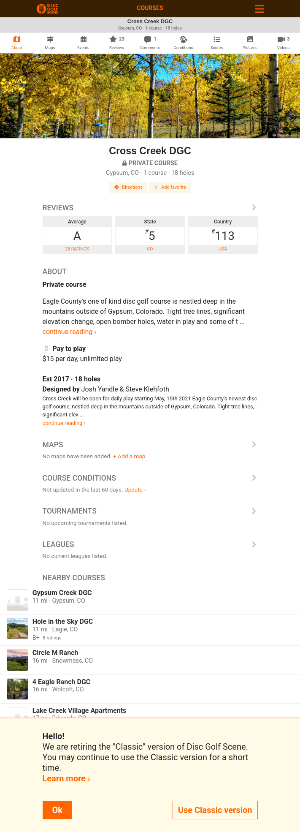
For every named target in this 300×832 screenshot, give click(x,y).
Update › (135, 489)
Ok (57, 810)
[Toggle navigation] (259, 8)
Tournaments (150, 511)
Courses (150, 8)
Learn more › (66, 778)
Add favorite (169, 187)
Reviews (150, 208)
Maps (150, 444)
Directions (128, 187)
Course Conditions (150, 478)
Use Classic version (215, 810)
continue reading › (70, 332)
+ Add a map (129, 456)
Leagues (150, 544)
